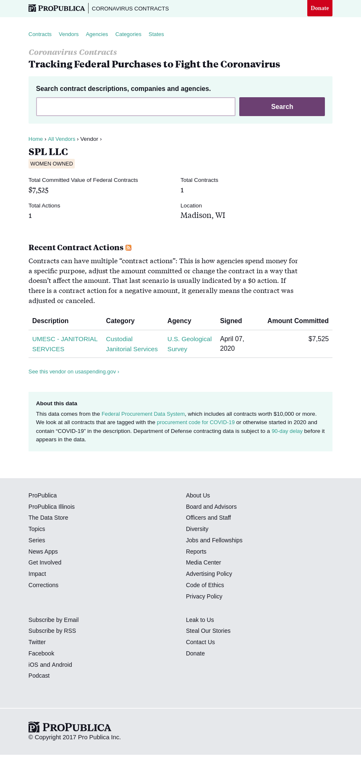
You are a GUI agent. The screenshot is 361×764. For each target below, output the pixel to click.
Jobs (192, 550)
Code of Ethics (206, 595)
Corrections (44, 595)
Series (37, 550)
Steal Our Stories (209, 641)
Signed (234, 322)
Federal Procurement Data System (145, 425)
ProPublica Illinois (53, 517)
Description (53, 322)
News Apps (44, 562)
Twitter (38, 653)
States (162, 35)
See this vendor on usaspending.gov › (76, 382)
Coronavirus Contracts (133, 8)
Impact (38, 584)
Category (123, 322)
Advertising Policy (210, 584)
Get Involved (46, 573)
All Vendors (62, 140)
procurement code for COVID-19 (197, 433)
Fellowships (228, 550)
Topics (37, 539)
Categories (133, 35)
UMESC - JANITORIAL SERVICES (51, 349)
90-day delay (288, 441)
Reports (196, 562)
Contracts (41, 35)
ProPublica (43, 505)
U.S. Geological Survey (182, 349)
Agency (182, 322)
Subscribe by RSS (53, 641)
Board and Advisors (212, 517)
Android (62, 675)
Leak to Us (200, 630)
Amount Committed (295, 322)
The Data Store (49, 528)
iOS (34, 675)
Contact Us (201, 653)
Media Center (204, 573)
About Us (198, 505)
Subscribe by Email (55, 630)
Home (36, 140)
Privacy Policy (205, 606)
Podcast (40, 686)
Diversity (197, 539)
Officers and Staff (209, 528)
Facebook (42, 663)
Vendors (70, 35)
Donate (319, 8)
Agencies (100, 35)
